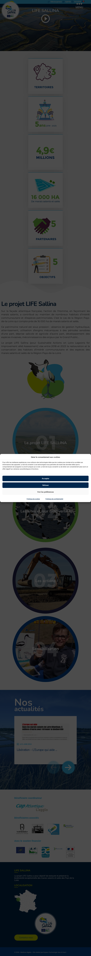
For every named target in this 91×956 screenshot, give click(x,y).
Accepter (45, 478)
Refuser (45, 485)
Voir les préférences (45, 492)
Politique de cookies (33, 499)
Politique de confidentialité (54, 499)
